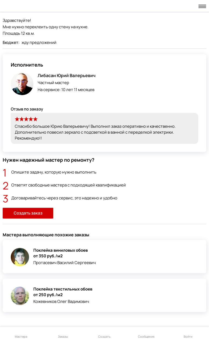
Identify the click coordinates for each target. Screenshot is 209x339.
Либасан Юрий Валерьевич (66, 75)
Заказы (63, 333)
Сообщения (146, 333)
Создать (104, 333)
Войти (188, 333)
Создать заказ (28, 213)
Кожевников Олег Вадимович (61, 301)
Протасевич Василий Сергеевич (64, 262)
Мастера (21, 333)
